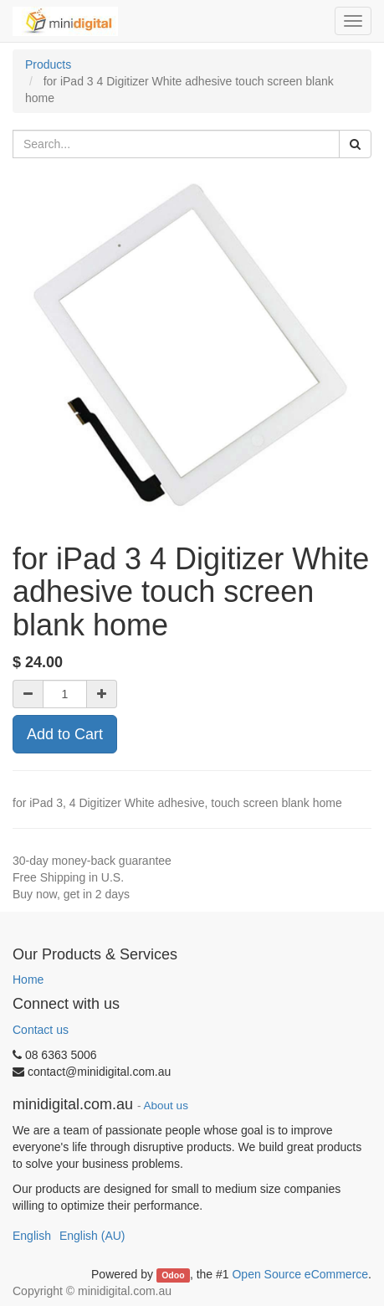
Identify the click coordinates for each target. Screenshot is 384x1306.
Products (48, 64)
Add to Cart (65, 734)
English (32, 1235)
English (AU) (92, 1235)
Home (28, 979)
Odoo (172, 1275)
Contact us (41, 1029)
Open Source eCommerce (300, 1274)
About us (166, 1105)
